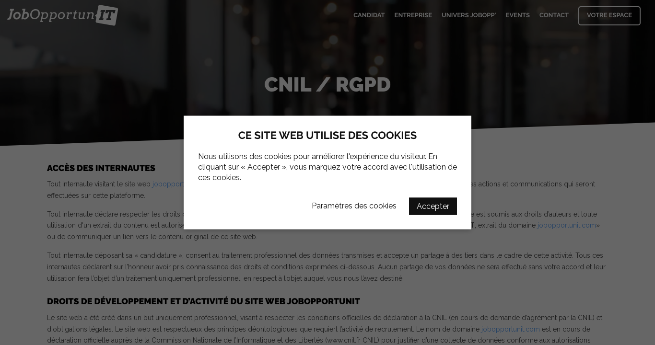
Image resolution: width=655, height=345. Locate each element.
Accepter (433, 206)
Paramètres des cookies (354, 205)
